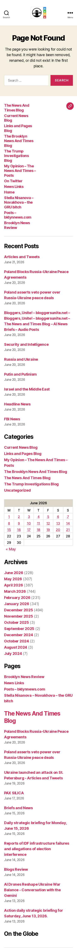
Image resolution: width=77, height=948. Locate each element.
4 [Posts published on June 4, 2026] (39, 517)
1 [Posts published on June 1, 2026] (9, 517)
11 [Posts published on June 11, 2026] (38, 523)
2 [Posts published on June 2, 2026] (19, 517)
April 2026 (13, 585)
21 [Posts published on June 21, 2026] (68, 530)
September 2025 (19, 628)
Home (9, 192)
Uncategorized (17, 490)
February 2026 (17, 597)
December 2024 (18, 635)
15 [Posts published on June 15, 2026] (9, 530)
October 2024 (16, 641)
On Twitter (13, 181)
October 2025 (16, 622)
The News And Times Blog (16, 107)
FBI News (12, 419)
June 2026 (13, 573)
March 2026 (15, 591)
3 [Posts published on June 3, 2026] (29, 517)
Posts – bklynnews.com (17, 215)
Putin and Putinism (20, 374)
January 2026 (16, 604)
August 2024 (15, 647)
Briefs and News (18, 808)
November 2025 (18, 616)
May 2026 (13, 579)
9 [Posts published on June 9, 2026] (19, 523)
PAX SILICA (14, 793)
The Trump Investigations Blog (16, 156)
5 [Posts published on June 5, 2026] (48, 517)
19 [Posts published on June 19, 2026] (48, 530)
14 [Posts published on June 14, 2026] (68, 523)
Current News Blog (20, 447)
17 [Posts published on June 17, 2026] (29, 530)
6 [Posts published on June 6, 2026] (58, 517)
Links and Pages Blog (22, 453)
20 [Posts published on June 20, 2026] (58, 530)
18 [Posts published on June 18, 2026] (38, 530)
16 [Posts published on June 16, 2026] (19, 530)
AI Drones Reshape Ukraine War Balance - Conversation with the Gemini (32, 890)
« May (11, 549)
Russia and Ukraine (21, 359)
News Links (13, 186)
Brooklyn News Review (24, 677)
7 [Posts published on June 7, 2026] (68, 517)
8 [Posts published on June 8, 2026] (9, 523)
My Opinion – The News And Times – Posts (20, 171)
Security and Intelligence (26, 344)
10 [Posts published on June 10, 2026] (29, 523)
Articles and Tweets (22, 257)
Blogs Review (16, 869)
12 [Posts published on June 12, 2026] (48, 523)
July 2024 (13, 653)
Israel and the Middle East (27, 389)
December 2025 (18, 610)
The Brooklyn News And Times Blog (18, 141)
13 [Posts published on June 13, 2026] (58, 523)
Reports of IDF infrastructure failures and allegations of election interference (36, 849)
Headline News (17, 404)
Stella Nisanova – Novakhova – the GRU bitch (18, 202)
